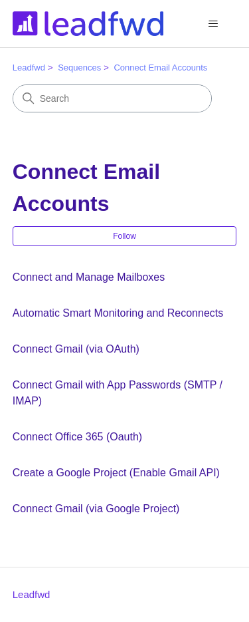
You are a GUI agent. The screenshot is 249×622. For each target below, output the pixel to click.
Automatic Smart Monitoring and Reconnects (118, 313)
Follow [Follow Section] (124, 236)
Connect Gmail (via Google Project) (96, 508)
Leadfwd (29, 68)
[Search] (112, 98)
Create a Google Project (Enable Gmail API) (116, 472)
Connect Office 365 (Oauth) (77, 436)
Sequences (79, 68)
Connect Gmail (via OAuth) (76, 349)
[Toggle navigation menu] (212, 24)
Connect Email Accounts (160, 68)
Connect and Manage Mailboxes (89, 277)
